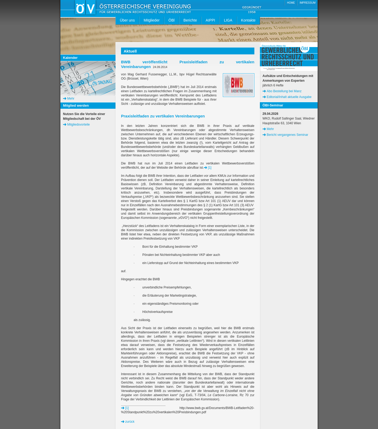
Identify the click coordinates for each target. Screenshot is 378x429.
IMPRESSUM (308, 2)
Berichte (190, 20)
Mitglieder (152, 20)
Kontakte (248, 20)
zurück (129, 421)
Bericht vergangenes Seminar (287, 135)
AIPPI (210, 20)
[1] (209, 167)
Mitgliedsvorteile (78, 124)
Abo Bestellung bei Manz (284, 91)
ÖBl (172, 20)
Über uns (127, 20)
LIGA (228, 20)
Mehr (70, 98)
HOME (291, 2)
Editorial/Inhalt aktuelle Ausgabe (289, 97)
